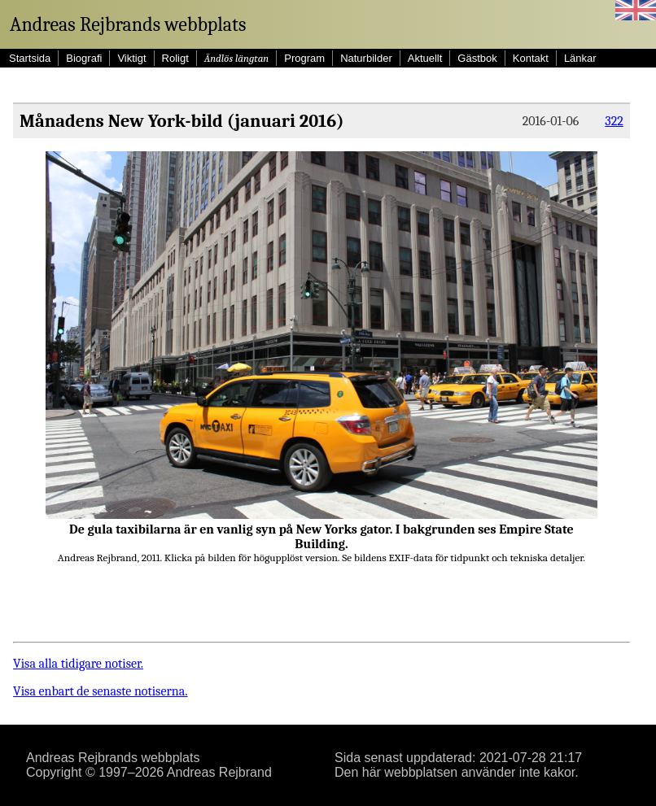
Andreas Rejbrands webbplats (128, 24)
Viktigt (131, 58)
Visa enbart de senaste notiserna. (100, 691)
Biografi (84, 58)
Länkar (580, 58)
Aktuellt (425, 58)
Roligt (175, 58)
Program (304, 58)
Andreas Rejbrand (219, 772)
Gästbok (476, 58)
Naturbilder (366, 58)
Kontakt (531, 58)
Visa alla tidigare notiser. (78, 663)
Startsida (29, 58)
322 (614, 121)
